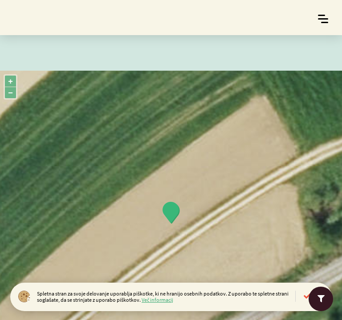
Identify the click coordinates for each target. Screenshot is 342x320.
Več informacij (157, 299)
